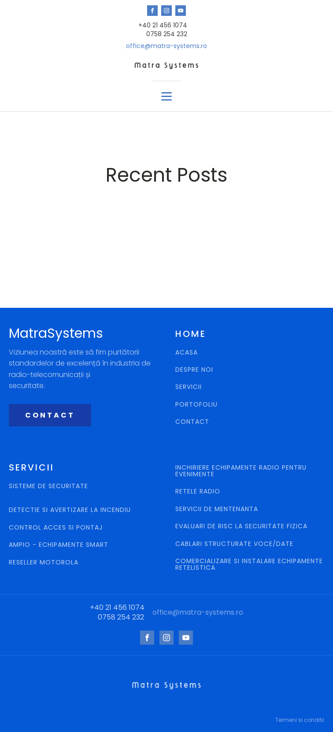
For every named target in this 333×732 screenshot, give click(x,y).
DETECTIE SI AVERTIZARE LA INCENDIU (71, 510)
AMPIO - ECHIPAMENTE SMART (58, 545)
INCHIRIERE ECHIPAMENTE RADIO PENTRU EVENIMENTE (241, 471)
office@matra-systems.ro (166, 46)
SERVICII (188, 387)
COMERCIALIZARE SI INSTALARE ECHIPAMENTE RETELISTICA (249, 564)
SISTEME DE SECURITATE (48, 486)
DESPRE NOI (194, 369)
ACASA (186, 352)
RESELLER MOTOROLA (45, 562)
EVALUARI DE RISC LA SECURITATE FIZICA (241, 526)
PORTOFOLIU (196, 404)
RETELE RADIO (198, 491)
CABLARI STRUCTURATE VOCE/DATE (234, 544)
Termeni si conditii (299, 720)
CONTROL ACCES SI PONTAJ (57, 527)
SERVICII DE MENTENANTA (216, 509)
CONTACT (50, 415)
